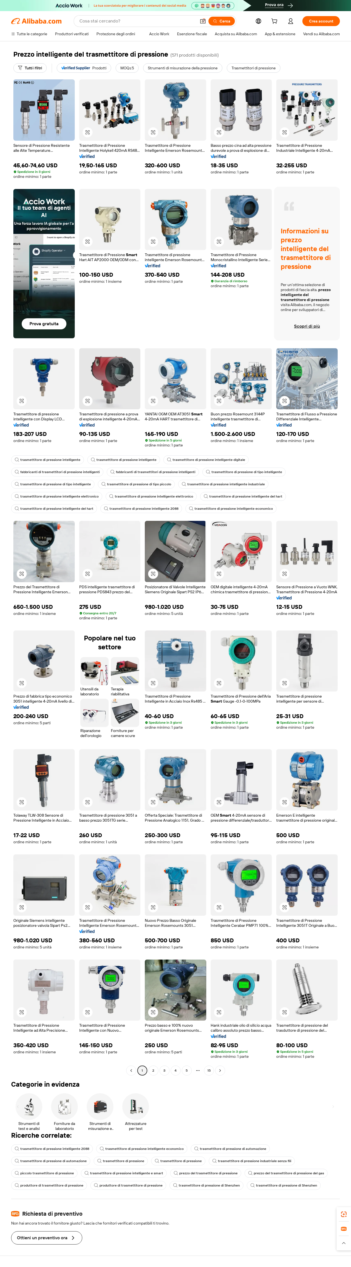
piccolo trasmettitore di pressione (44, 1173)
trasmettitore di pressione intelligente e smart (123, 1173)
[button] (203, 21)
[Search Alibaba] (137, 21)
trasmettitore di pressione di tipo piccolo (136, 484)
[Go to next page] (220, 1071)
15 (209, 1070)
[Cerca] (221, 21)
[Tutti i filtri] (30, 68)
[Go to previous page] (131, 1071)
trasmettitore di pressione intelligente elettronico (57, 496)
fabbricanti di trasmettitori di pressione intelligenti (57, 472)
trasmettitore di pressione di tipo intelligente (244, 472)
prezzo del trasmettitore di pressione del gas (286, 1173)
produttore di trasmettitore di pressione (49, 1185)
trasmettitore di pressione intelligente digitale (206, 460)
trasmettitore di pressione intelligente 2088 (141, 508)
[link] (344, 1214)
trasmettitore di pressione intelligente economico (231, 508)
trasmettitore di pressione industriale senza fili (251, 1161)
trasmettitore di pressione (120, 1161)
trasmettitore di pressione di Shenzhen (206, 1185)
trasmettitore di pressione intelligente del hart (243, 496)
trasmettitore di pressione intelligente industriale (223, 484)
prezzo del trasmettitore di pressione (206, 1173)
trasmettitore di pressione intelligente (47, 460)
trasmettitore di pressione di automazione (230, 1149)
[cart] (275, 22)
